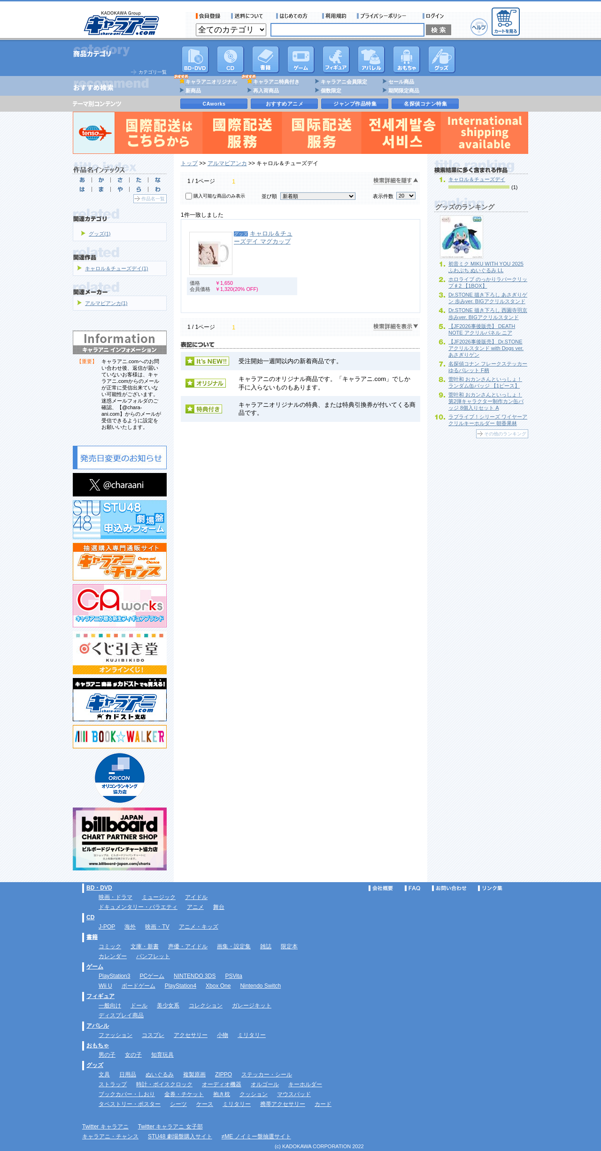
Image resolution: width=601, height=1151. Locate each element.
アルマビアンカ (227, 163)
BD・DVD (99, 887)
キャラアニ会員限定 (344, 81)
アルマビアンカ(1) (106, 303)
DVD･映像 (195, 59)
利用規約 (334, 16)
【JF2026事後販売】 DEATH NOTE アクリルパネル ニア (481, 329)
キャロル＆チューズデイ (476, 179)
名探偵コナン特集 (425, 104)
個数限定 (331, 90)
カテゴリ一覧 (153, 72)
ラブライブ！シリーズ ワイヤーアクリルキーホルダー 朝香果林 (487, 420)
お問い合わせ (449, 888)
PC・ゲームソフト (301, 59)
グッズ (441, 59)
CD (230, 59)
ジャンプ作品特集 (355, 104)
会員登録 (208, 16)
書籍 (265, 59)
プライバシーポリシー (384, 16)
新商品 (193, 90)
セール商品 (401, 81)
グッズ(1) (99, 233)
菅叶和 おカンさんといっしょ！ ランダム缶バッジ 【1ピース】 (485, 382)
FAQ (412, 888)
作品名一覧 (153, 198)
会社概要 (381, 888)
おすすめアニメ (285, 104)
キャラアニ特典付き (276, 81)
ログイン (435, 16)
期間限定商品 (403, 90)
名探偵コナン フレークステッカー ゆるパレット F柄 (487, 367)
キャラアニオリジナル (211, 81)
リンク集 (490, 888)
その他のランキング (505, 433)
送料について (248, 16)
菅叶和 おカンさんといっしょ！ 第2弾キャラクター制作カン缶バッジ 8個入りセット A (486, 401)
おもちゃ (406, 59)
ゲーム (94, 966)
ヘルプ (479, 27)
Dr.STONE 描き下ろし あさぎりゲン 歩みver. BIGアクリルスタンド (487, 298)
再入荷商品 (266, 90)
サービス (294, 16)
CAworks (214, 104)
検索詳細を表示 (395, 326)
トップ (189, 163)
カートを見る (506, 22)
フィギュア (336, 59)
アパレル (371, 59)
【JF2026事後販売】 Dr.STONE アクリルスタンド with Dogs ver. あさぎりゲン (486, 348)
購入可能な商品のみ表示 (219, 195)
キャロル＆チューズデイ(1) (116, 268)
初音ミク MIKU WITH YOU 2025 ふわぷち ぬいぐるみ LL (486, 267)
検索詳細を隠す (395, 180)
